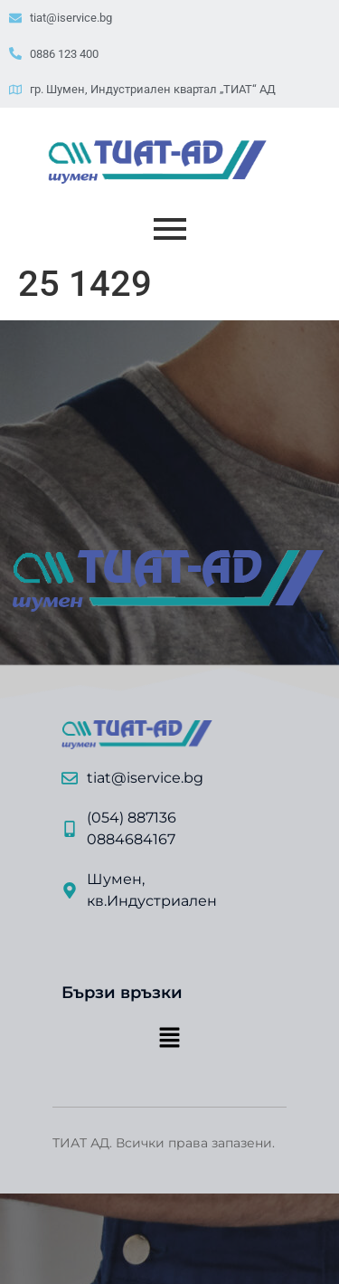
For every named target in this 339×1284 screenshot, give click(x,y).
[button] (169, 1039)
